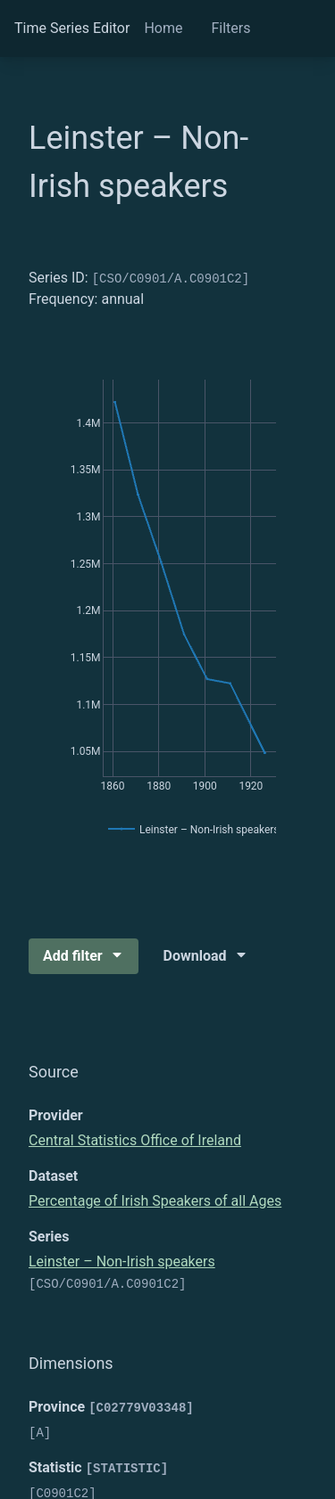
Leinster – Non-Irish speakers (122, 1261)
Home (163, 28)
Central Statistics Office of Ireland (135, 1140)
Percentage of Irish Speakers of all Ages (155, 1200)
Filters (230, 28)
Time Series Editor (72, 28)
